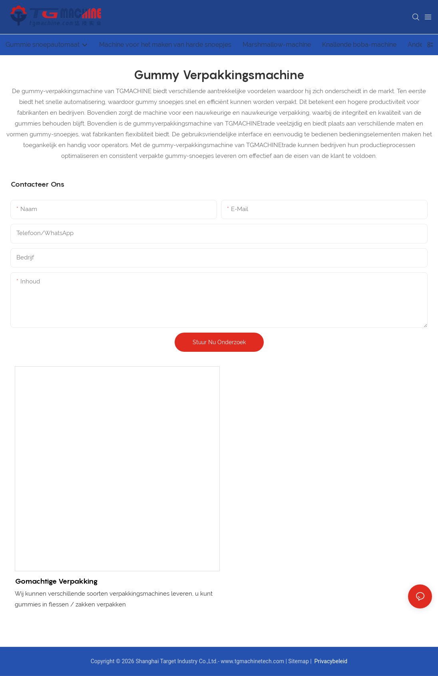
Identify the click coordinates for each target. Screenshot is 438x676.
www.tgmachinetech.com (253, 661)
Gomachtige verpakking (56, 581)
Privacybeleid (330, 661)
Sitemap (299, 661)
